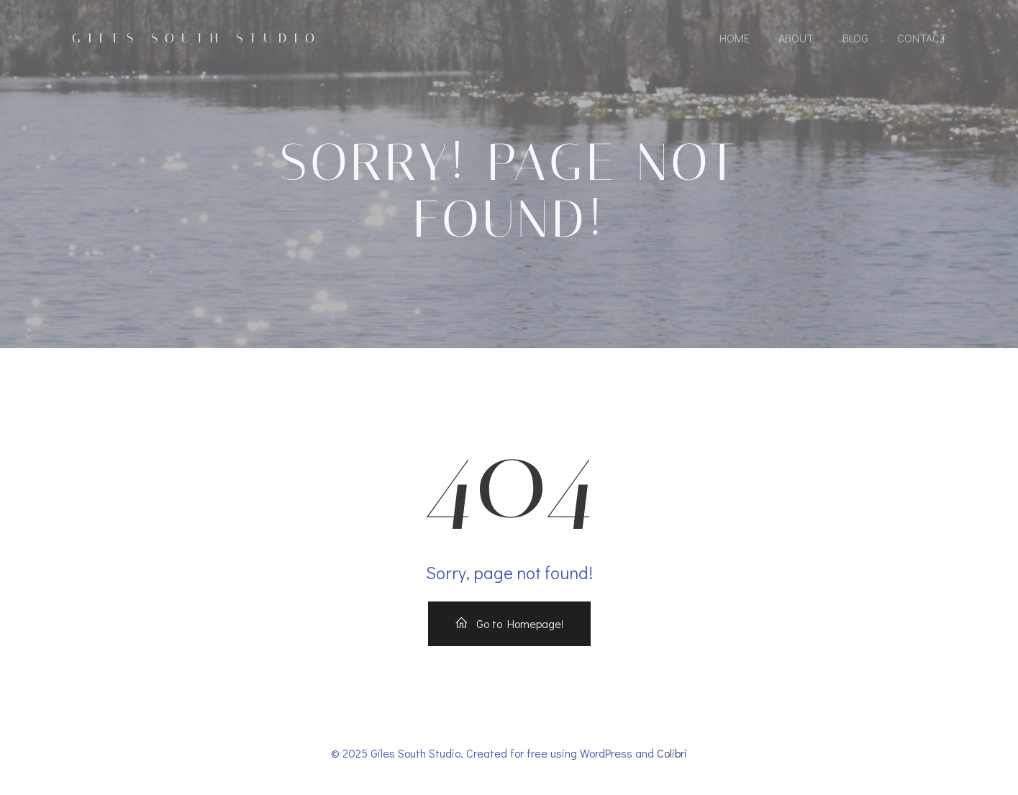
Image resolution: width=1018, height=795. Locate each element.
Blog (855, 37)
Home (734, 37)
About (796, 37)
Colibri (672, 752)
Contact (922, 37)
